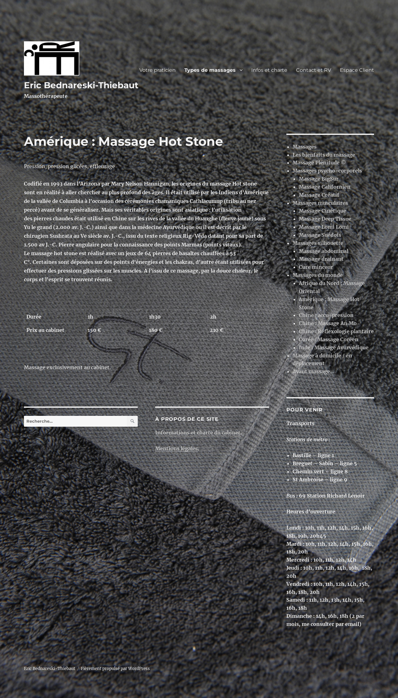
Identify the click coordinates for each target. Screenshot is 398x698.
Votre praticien (157, 70)
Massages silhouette (318, 243)
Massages (305, 147)
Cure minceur (316, 267)
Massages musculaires (320, 203)
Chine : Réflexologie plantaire (336, 331)
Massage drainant (321, 259)
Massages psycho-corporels (327, 171)
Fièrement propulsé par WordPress (115, 668)
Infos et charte (269, 70)
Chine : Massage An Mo (328, 323)
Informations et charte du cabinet (197, 432)
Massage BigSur (319, 179)
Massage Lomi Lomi (324, 227)
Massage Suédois (320, 235)
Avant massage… (313, 371)
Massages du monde (318, 275)
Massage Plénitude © (319, 162)
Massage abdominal (323, 251)
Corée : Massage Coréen (328, 339)
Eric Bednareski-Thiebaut (81, 85)
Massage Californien (324, 187)
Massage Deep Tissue (325, 219)
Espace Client (357, 70)
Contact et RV (313, 70)
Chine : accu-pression (326, 315)
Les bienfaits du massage (324, 155)
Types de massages (210, 70)
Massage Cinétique (322, 211)
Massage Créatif (319, 195)
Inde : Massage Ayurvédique (333, 347)
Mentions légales (176, 448)
